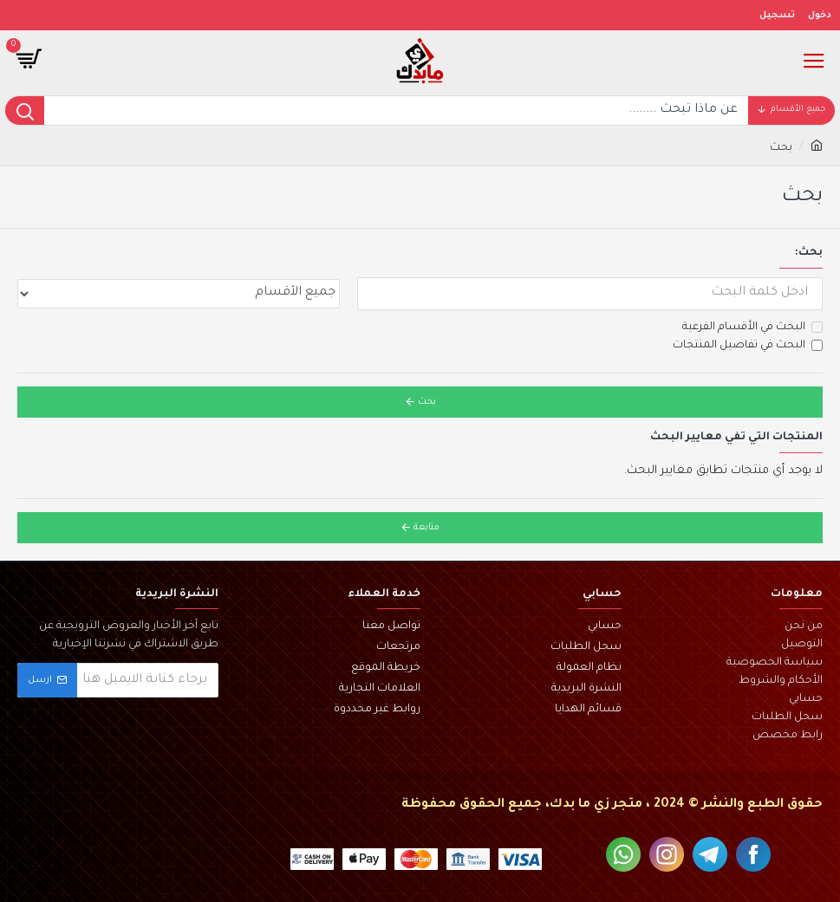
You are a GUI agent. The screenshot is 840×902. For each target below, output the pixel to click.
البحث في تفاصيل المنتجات (748, 346)
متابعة (426, 527)
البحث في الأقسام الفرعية (752, 327)
